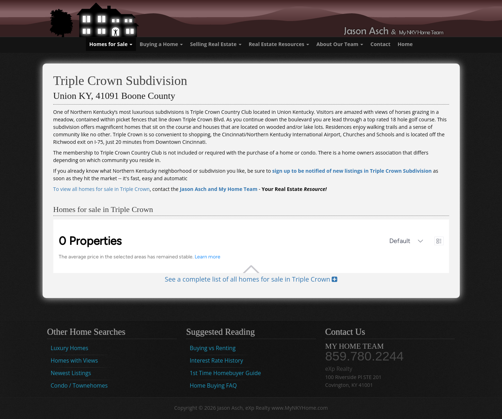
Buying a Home (161, 44)
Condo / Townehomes (79, 385)
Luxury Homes (69, 348)
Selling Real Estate (216, 44)
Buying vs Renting (212, 348)
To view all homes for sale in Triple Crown (101, 189)
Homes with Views (74, 360)
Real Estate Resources (279, 44)
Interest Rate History (216, 360)
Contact (380, 44)
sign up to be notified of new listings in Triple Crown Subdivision (352, 170)
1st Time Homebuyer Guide (225, 373)
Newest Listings (71, 373)
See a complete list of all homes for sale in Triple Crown (251, 279)
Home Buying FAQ (213, 385)
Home (405, 44)
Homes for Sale (111, 44)
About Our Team (339, 44)
